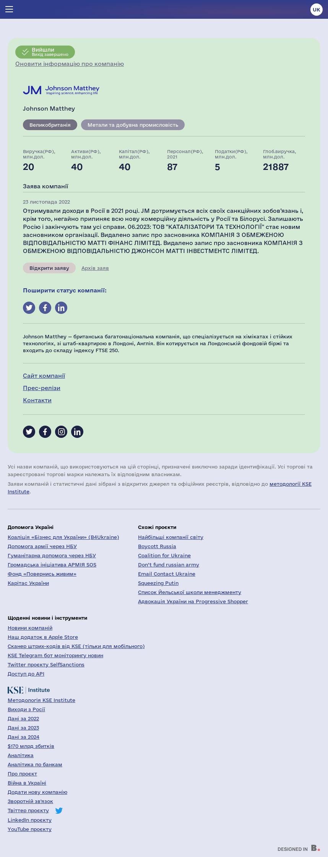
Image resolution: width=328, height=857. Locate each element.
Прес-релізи (41, 388)
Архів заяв (95, 268)
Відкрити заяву (49, 268)
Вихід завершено (50, 52)
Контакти (37, 400)
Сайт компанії (44, 375)
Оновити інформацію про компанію (69, 63)
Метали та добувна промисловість (133, 124)
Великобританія (50, 124)
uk (316, 9)
